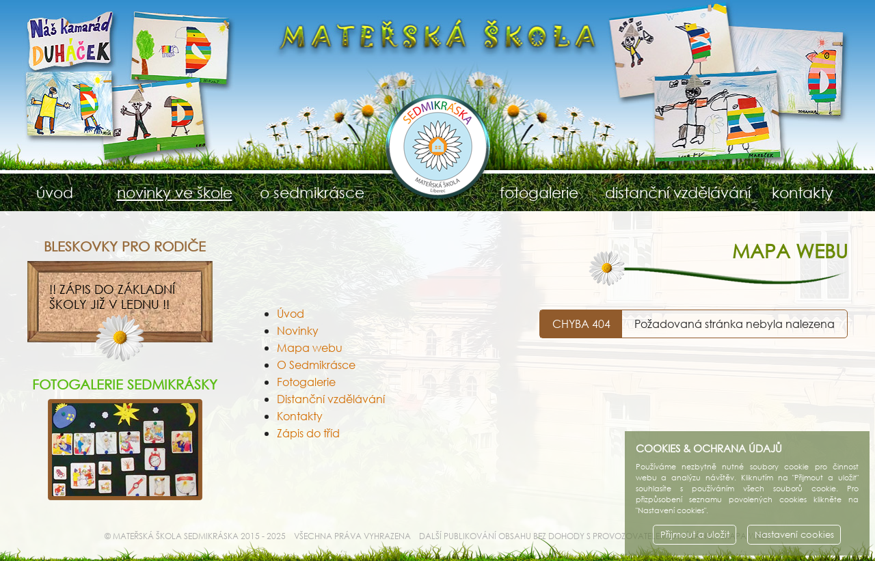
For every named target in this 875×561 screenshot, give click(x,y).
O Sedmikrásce (316, 364)
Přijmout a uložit (694, 535)
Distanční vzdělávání (331, 399)
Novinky (298, 330)
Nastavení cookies (794, 535)
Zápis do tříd (308, 433)
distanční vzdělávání (671, 192)
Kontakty (300, 416)
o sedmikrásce (312, 192)
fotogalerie (539, 192)
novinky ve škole (174, 192)
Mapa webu (309, 347)
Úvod (290, 313)
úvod (54, 192)
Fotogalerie (306, 381)
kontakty (802, 192)
